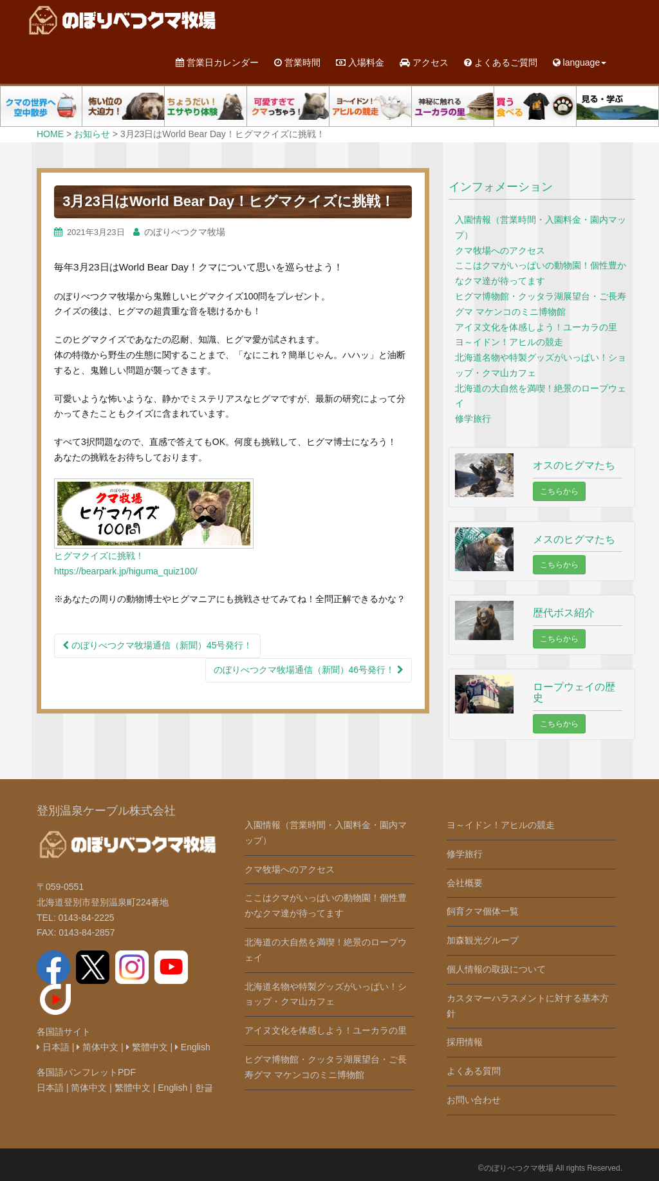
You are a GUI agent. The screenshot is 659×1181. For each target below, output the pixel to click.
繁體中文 (147, 1047)
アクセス (424, 62)
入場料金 (360, 62)
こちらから (559, 491)
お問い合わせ (474, 1100)
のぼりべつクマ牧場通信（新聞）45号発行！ (157, 645)
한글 (204, 1087)
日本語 (53, 1047)
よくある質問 (474, 1071)
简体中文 (97, 1047)
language (580, 62)
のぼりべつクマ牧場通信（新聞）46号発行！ (309, 670)
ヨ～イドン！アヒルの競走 (509, 342)
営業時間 (297, 62)
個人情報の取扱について (496, 969)
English (192, 1047)
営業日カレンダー (217, 62)
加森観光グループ (483, 940)
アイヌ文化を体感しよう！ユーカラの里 (536, 327)
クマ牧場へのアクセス (500, 250)
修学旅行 (473, 418)
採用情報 (465, 1042)
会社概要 (465, 883)
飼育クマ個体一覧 (483, 911)
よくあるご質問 (500, 62)
